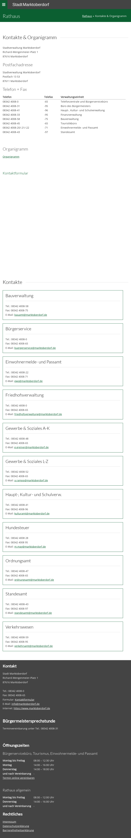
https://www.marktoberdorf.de (32, 708)
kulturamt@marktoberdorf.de (32, 513)
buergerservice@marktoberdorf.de (35, 348)
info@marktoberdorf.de (26, 704)
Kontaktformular (24, 699)
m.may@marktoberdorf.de (30, 546)
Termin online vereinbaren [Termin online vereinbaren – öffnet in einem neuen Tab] (19, 778)
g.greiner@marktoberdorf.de (31, 447)
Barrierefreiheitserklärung (18, 830)
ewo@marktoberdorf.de (28, 381)
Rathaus (87, 16)
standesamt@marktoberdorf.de (33, 613)
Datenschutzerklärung (16, 826)
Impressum (9, 821)
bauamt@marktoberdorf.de (30, 314)
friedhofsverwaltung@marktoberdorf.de (38, 414)
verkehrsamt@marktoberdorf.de (33, 646)
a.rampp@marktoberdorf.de (31, 480)
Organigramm (11, 156)
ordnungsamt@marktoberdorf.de (34, 579)
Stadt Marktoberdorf (30, 4)
